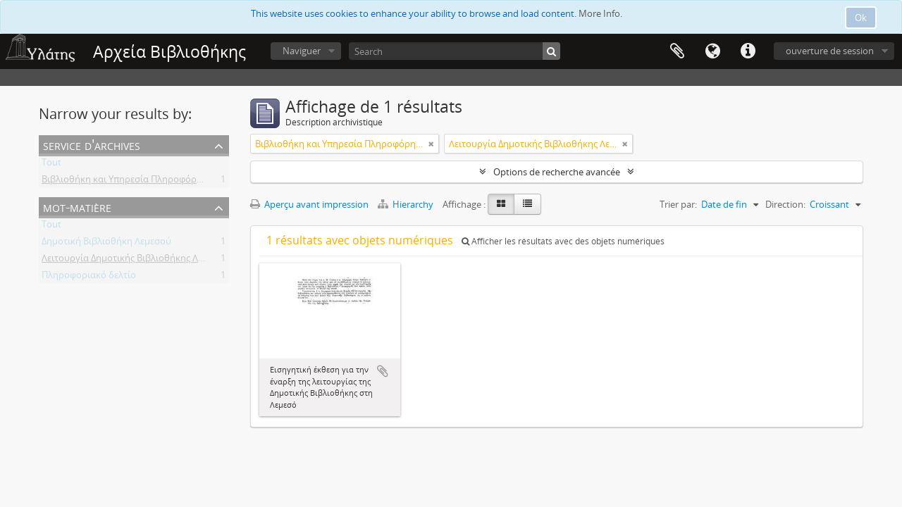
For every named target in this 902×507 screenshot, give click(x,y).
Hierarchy (406, 204)
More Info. (600, 13)
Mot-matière (77, 206)
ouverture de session (830, 50)
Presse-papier (677, 51)
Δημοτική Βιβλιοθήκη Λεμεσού (106, 243)
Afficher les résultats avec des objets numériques (563, 241)
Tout (51, 164)
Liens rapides (747, 51)
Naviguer (302, 50)
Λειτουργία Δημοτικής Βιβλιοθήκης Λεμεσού (135, 260)
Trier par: (678, 204)
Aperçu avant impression (309, 204)
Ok (861, 17)
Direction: (785, 204)
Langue (712, 51)
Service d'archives (91, 144)
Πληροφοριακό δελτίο (89, 277)
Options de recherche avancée (556, 171)
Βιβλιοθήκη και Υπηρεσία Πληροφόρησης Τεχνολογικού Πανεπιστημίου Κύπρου (212, 181)
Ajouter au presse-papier (383, 371)
